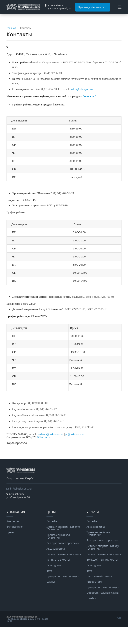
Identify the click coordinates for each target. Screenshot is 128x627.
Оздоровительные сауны (102, 592)
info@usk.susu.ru (21, 488)
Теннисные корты (58, 559)
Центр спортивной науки (62, 576)
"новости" (89, 96)
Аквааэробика (55, 548)
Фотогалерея (14, 526)
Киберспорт (94, 581)
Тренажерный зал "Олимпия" (58, 536)
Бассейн (51, 521)
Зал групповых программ (63, 543)
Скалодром (53, 565)
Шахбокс (92, 598)
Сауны (50, 581)
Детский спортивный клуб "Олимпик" (63, 528)
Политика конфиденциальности (23, 618)
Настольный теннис (99, 576)
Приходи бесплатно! (92, 7)
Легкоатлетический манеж (63, 554)
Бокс (49, 570)
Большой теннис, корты (102, 559)
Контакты (12, 521)
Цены (10, 532)
